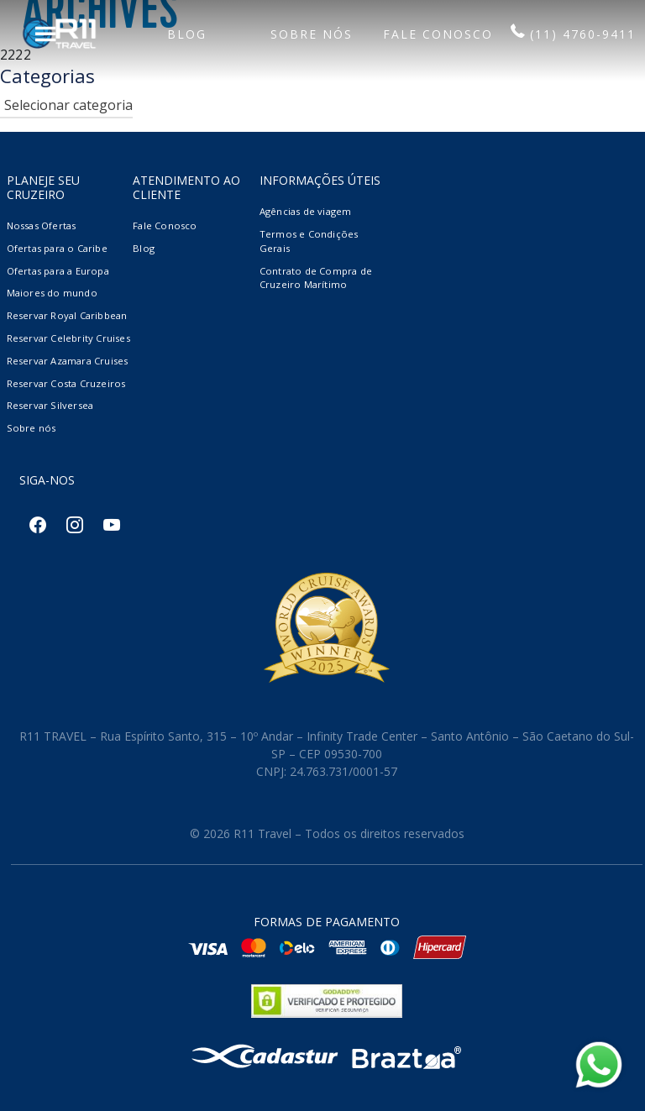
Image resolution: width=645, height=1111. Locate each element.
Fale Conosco (165, 225)
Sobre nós (31, 428)
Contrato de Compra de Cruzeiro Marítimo (316, 278)
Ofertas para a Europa (58, 271)
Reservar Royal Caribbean (67, 315)
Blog (144, 248)
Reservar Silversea (50, 405)
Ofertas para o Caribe (57, 248)
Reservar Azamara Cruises (67, 360)
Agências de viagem (306, 211)
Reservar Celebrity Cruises (68, 338)
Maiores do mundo (52, 292)
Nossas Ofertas (41, 225)
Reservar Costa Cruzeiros (66, 383)
